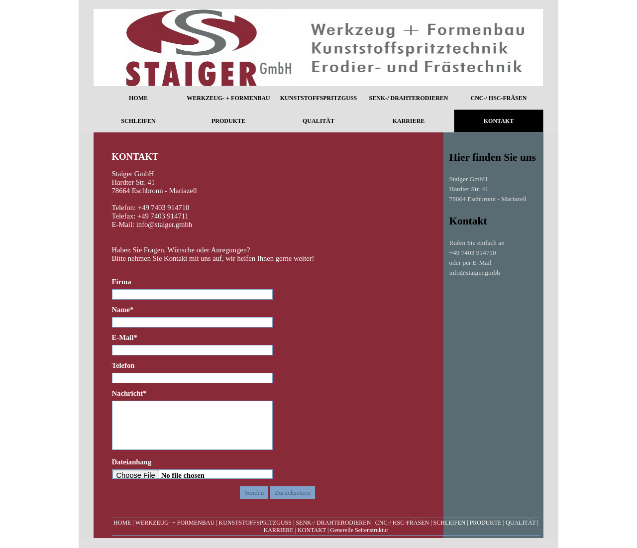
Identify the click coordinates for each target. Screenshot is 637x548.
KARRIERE (279, 530)
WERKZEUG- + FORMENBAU (174, 522)
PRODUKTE (486, 522)
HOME (122, 522)
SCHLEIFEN (449, 522)
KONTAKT (312, 530)
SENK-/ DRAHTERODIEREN (333, 522)
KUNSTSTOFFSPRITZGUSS (255, 522)
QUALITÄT (520, 522)
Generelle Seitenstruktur (359, 530)
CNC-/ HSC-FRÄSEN (402, 522)
